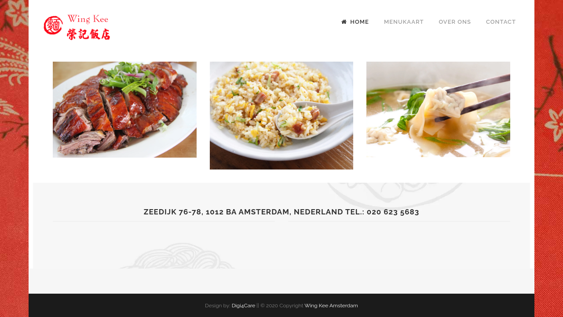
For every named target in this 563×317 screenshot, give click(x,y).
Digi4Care (244, 305)
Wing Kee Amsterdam (331, 305)
